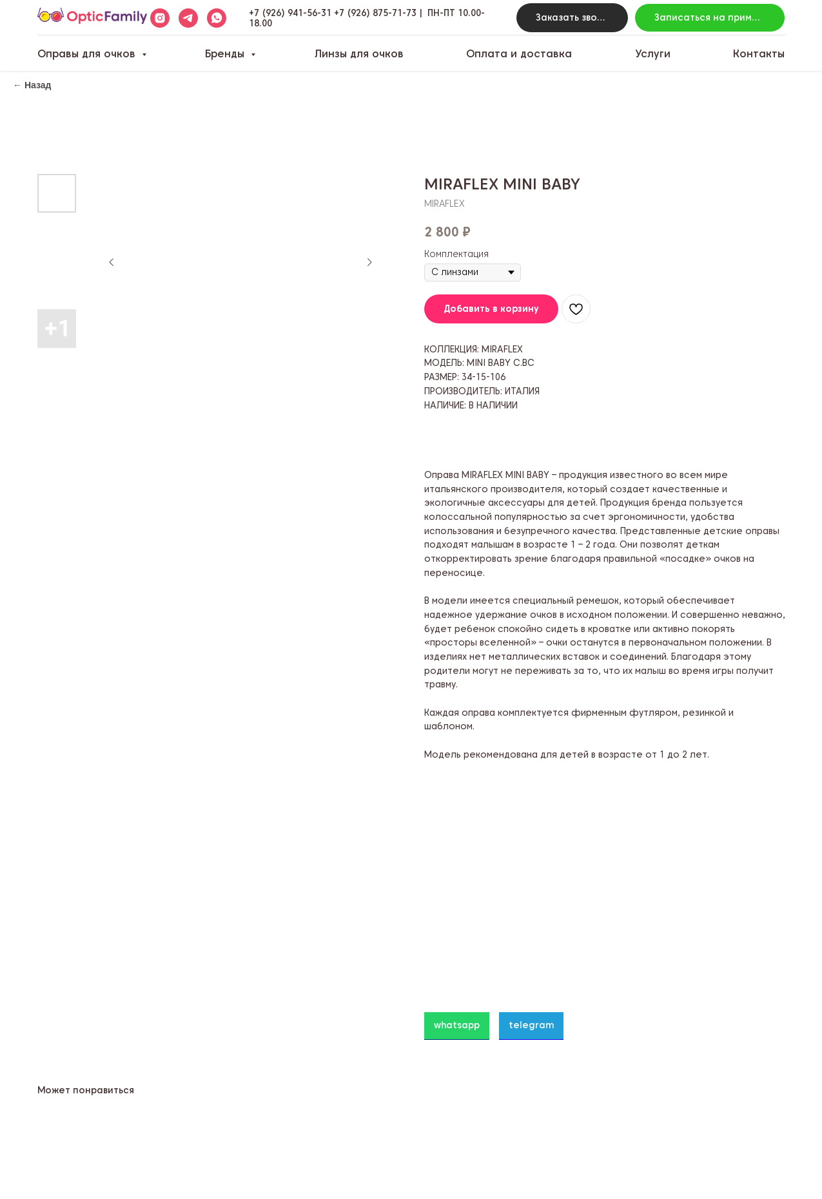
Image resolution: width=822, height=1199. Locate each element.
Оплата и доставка (519, 54)
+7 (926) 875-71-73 (375, 13)
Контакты (759, 54)
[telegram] (188, 18)
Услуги (652, 54)
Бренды (226, 54)
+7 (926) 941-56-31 (290, 13)
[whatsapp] (216, 18)
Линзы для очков (359, 54)
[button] (572, 17)
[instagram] (160, 18)
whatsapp (457, 1025)
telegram (531, 1025)
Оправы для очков (88, 54)
